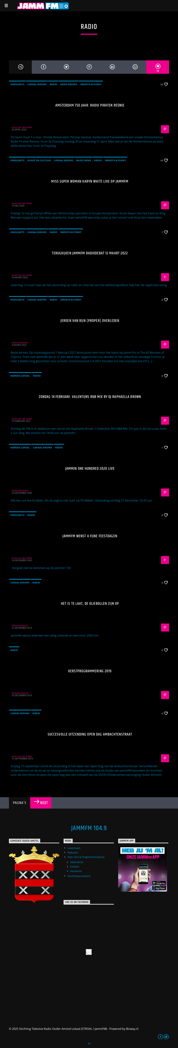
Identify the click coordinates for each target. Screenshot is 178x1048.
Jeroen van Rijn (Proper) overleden (90, 321)
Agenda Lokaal (20, 375)
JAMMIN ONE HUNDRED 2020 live (90, 468)
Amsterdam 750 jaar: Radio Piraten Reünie (90, 105)
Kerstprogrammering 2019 (90, 671)
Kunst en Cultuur (39, 160)
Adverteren (77, 862)
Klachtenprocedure (79, 876)
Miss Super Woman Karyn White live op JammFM (89, 181)
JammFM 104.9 (89, 828)
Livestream (74, 848)
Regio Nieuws (68, 84)
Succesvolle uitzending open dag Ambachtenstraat (90, 734)
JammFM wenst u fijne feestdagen (89, 536)
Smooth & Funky (90, 84)
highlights (17, 84)
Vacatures (76, 871)
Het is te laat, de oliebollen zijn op (90, 604)
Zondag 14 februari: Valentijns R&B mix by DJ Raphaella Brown (90, 397)
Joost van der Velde (22, 127)
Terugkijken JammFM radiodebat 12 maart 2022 (90, 253)
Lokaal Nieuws (36, 84)
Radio (53, 84)
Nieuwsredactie (20, 342)
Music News (83, 160)
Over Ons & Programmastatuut (85, 857)
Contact (74, 866)
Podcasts (72, 852)
